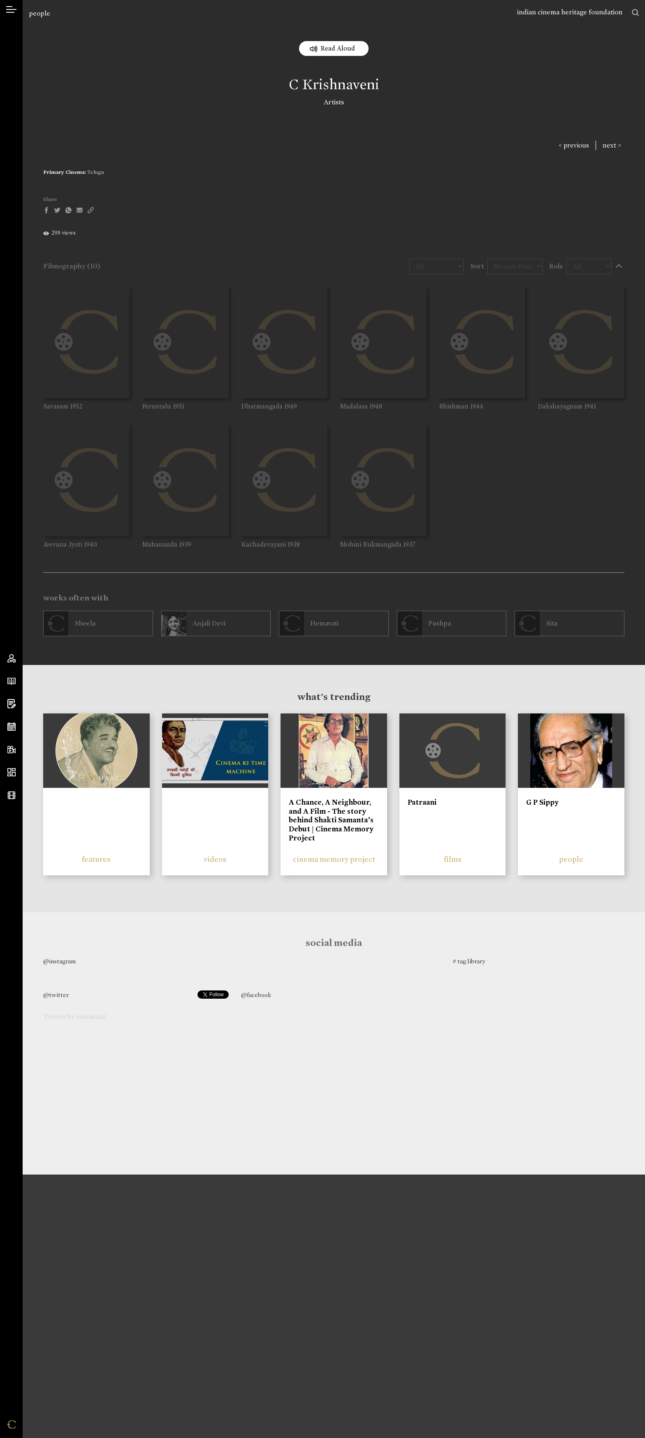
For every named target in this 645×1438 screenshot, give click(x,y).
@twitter (56, 995)
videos (215, 859)
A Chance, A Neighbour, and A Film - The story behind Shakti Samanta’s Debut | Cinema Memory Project (331, 820)
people (39, 13)
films (453, 859)
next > (612, 145)
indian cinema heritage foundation (569, 12)
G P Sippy (542, 802)
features (96, 859)
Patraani (422, 802)
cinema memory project (334, 859)
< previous (574, 145)
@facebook (256, 995)
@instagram (59, 961)
